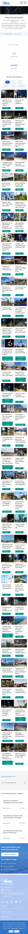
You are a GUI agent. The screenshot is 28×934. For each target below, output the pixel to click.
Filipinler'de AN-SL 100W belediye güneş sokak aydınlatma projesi (7, 225)
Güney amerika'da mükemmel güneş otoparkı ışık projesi (7, 670)
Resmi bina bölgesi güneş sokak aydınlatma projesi (20, 164)
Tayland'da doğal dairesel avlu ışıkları (7, 308)
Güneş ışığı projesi (17, 33)
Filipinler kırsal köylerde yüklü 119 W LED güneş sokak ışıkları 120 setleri (20, 205)
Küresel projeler (9, 33)
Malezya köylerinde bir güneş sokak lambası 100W (20, 184)
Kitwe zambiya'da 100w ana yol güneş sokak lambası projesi (7, 417)
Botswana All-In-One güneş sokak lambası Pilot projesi (20, 374)
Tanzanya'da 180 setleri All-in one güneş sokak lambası (7, 374)
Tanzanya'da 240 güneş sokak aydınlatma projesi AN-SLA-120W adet (20, 440)
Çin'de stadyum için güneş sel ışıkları (20, 287)
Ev (3, 33)
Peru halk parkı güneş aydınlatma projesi (19, 609)
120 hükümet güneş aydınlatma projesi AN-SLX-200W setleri (7, 165)
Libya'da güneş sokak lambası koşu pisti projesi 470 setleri (20, 417)
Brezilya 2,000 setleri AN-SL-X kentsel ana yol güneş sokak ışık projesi (19, 588)
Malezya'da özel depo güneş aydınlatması (19, 101)
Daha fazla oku (14, 808)
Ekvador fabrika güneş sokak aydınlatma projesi (7, 651)
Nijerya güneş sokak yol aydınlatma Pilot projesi (7, 439)
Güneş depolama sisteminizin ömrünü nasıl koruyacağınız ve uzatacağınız (12, 816)
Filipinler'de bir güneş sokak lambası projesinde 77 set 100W (20, 144)
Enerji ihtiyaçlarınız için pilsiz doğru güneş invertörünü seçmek (12, 831)
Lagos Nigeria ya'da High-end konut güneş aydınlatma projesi (7, 483)
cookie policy (15, 928)
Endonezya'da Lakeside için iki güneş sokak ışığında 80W (7, 289)
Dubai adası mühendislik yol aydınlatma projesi (20, 734)
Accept (17, 931)
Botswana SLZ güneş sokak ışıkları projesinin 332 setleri (7, 567)
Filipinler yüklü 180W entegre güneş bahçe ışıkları (7, 204)
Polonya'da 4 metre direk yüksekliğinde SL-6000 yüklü (20, 755)
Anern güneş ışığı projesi (9, 782)
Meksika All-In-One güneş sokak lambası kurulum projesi (7, 546)
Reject (11, 931)
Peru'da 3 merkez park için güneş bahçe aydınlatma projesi (6, 692)
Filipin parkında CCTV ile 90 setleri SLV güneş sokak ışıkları (7, 123)
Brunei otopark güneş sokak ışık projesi (6, 184)
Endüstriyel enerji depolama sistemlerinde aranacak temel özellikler (13, 801)
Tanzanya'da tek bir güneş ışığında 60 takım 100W (7, 395)
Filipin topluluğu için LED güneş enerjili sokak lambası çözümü (19, 225)
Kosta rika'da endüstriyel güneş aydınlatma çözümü (20, 691)
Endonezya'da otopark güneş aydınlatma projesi (7, 268)
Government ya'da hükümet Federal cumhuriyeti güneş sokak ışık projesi (7, 331)
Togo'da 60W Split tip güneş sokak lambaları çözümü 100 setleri (7, 527)
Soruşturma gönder (9, 854)
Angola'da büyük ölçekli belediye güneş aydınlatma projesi (19, 461)
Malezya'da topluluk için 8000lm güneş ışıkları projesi (20, 269)
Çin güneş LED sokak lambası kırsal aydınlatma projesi (20, 245)
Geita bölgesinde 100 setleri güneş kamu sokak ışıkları (20, 351)
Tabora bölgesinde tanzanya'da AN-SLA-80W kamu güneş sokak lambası (7, 461)
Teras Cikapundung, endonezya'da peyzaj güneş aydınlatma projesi (20, 310)
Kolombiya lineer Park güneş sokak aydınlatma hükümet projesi (6, 629)
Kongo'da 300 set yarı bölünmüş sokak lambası (6, 503)
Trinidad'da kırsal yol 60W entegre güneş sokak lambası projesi (20, 671)
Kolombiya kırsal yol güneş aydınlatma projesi (7, 609)
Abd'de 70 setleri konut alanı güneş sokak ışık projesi (6, 586)
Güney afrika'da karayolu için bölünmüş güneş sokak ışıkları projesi (19, 505)
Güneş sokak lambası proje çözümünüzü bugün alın (10, 848)
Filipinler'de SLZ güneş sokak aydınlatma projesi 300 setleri (20, 123)
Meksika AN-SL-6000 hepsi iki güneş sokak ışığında (20, 566)
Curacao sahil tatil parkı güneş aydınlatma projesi (20, 546)
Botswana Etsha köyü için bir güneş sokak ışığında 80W (20, 482)
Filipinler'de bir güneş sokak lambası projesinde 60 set (7, 143)
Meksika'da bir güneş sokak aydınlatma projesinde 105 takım (19, 630)
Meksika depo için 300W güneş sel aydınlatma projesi (20, 651)
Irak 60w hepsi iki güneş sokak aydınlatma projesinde (6, 712)
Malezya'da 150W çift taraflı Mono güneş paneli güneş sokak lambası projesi (7, 247)
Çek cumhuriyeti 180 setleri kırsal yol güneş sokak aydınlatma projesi (7, 756)
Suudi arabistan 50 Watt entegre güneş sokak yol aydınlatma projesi (20, 712)
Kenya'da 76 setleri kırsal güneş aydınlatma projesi (20, 395)
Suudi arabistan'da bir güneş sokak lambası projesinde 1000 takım (7, 735)
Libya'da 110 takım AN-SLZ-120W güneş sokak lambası (20, 330)
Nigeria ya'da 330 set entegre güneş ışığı (19, 526)
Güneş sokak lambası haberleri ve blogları (12, 793)
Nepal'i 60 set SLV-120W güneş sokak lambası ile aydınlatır (7, 102)
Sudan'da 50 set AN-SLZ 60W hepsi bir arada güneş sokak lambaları (7, 352)
